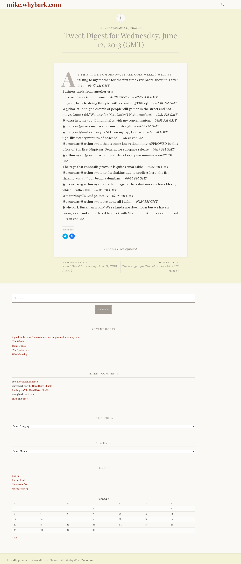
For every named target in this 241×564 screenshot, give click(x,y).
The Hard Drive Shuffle (39, 386)
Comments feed (20, 484)
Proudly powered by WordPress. (27, 560)
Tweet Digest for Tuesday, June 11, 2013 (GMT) (91, 267)
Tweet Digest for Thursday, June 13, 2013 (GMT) (150, 267)
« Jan (14, 537)
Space (30, 394)
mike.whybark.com (34, 4)
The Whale (18, 341)
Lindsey (16, 390)
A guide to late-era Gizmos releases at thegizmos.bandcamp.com (46, 337)
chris (14, 398)
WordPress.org (20, 488)
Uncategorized (127, 249)
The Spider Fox (20, 350)
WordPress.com (84, 560)
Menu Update (19, 346)
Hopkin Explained (28, 381)
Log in (15, 476)
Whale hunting (19, 354)
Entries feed (18, 480)
